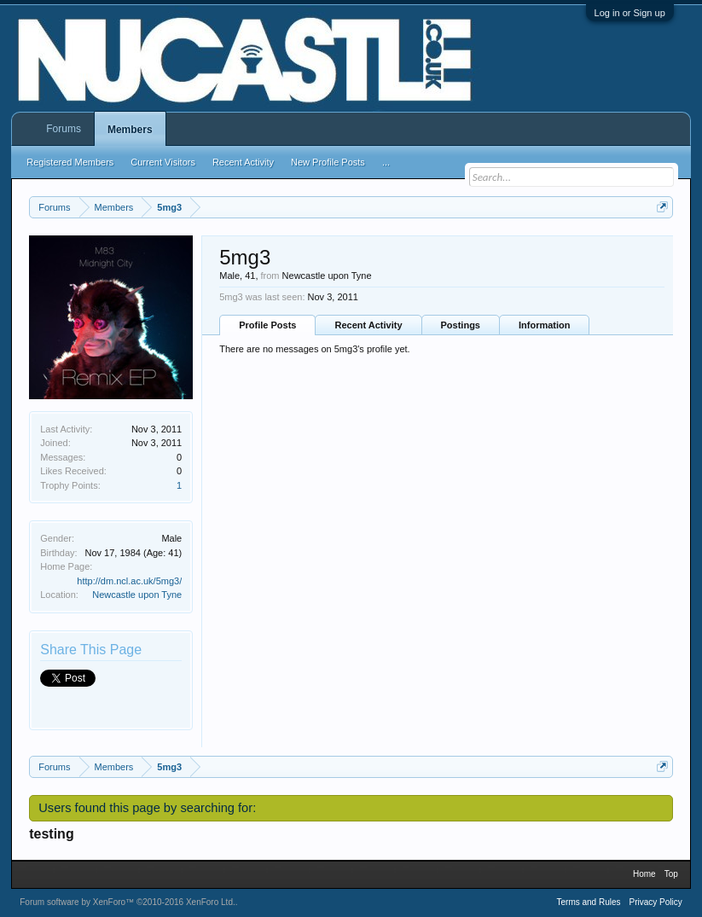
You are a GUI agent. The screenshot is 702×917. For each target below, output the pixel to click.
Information (545, 325)
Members (130, 130)
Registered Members (69, 162)
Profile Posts (267, 325)
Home (644, 874)
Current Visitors (163, 162)
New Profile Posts (328, 162)
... (386, 162)
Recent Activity (368, 325)
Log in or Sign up (630, 13)
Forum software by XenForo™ (127, 902)
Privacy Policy (655, 902)
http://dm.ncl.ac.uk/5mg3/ (129, 581)
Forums (63, 129)
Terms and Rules (589, 902)
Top (671, 874)
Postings (460, 325)
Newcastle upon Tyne (137, 594)
